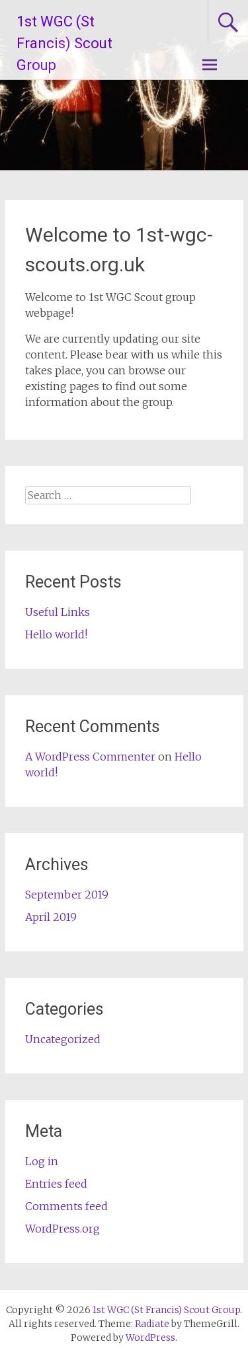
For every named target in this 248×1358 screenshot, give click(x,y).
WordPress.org (62, 1228)
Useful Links (57, 612)
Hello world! (56, 634)
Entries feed (56, 1183)
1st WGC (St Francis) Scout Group (64, 43)
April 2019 (51, 917)
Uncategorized (63, 1039)
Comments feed (66, 1206)
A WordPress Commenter (90, 756)
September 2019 (66, 894)
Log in (41, 1161)
